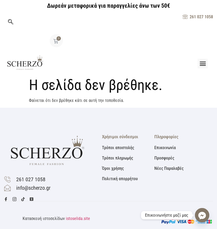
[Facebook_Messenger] (202, 215)
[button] (203, 64)
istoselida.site (78, 218)
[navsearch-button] (10, 22)
